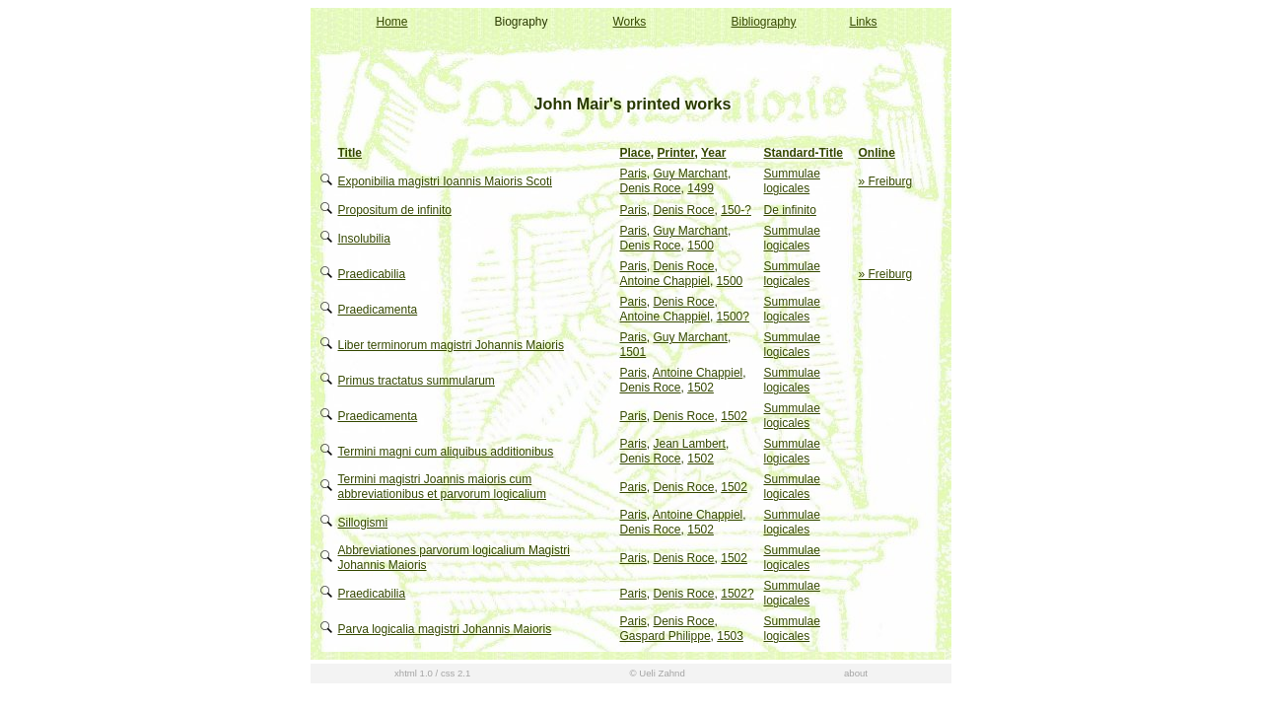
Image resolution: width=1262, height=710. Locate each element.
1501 (633, 352)
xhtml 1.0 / (416, 673)
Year (713, 153)
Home (392, 22)
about (856, 673)
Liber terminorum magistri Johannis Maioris (451, 345)
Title (350, 153)
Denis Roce (650, 188)
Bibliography (764, 22)
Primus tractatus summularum (416, 381)
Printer (676, 153)
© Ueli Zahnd (657, 673)
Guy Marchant (691, 173)
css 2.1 (455, 673)
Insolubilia (364, 239)
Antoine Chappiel (665, 281)
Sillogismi (363, 523)
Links (863, 22)
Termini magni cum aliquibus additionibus (446, 452)
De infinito (790, 210)
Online (877, 153)
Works (630, 22)
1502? (737, 594)
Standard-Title (803, 153)
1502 (700, 387)
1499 (700, 188)
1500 (700, 245)
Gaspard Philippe (665, 636)
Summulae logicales (792, 181)
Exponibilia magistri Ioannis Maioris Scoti (445, 181)
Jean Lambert (690, 444)
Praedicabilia (372, 274)
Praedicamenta (378, 310)
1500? (733, 316)
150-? (736, 210)
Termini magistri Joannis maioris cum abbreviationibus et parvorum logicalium (442, 486)
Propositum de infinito (395, 210)
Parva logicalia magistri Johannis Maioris (445, 629)
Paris (633, 173)
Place (635, 153)
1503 (730, 636)
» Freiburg (886, 181)
